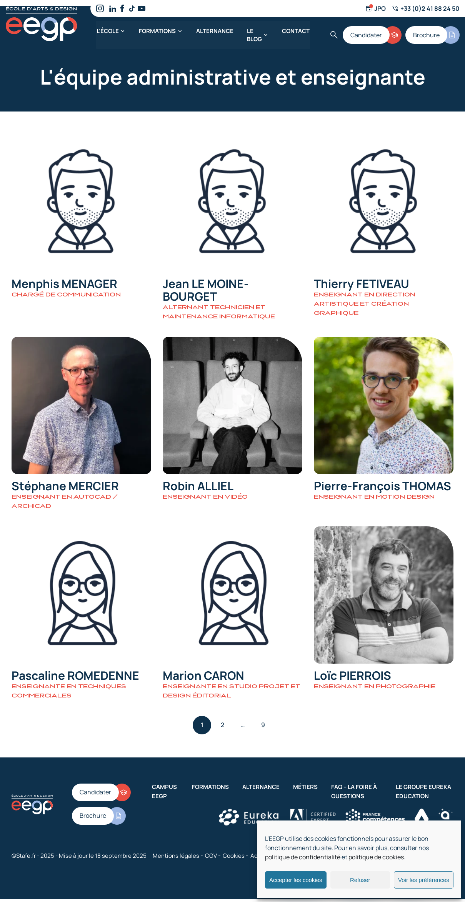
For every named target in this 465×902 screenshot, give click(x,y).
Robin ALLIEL (198, 488)
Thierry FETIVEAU (361, 284)
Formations (157, 31)
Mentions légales (176, 859)
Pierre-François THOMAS (382, 488)
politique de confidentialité (302, 857)
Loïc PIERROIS (352, 678)
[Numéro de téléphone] (425, 8)
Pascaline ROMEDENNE (75, 678)
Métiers (305, 790)
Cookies (234, 859)
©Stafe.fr (24, 859)
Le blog (254, 35)
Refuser (360, 880)
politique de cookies (376, 857)
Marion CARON (203, 678)
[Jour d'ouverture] (375, 8)
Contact (296, 31)
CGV (211, 859)
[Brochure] (432, 34)
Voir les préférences (423, 880)
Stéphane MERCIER (65, 488)
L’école (107, 31)
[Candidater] (372, 34)
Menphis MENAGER (64, 284)
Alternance (214, 31)
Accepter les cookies (295, 880)
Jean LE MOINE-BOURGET (206, 290)
